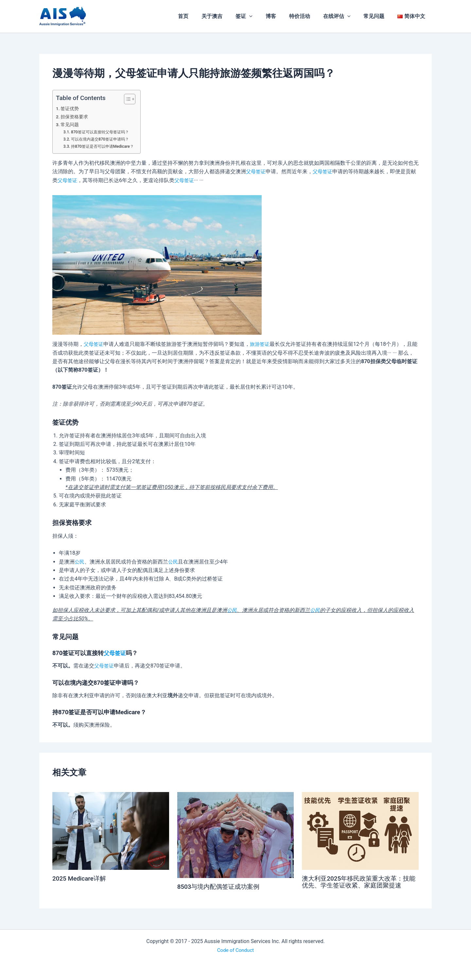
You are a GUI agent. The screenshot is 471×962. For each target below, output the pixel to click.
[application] (263, 16)
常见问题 (70, 124)
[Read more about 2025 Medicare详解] (110, 830)
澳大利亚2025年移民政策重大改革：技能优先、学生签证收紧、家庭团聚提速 (358, 881)
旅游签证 (261, 344)
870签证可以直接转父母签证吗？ (102, 131)
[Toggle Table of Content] (131, 99)
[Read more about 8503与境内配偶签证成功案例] (235, 835)
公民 (80, 562)
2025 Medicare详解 (80, 878)
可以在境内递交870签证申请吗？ (102, 139)
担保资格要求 (74, 117)
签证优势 (70, 108)
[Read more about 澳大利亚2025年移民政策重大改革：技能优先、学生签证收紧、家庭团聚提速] (360, 830)
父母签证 (256, 171)
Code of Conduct (235, 950)
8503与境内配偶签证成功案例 (220, 886)
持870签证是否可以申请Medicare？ (105, 146)
